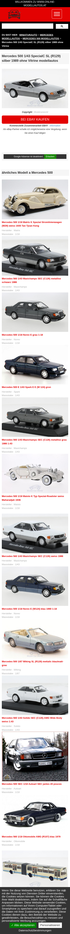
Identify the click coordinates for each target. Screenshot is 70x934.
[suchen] (27, 26)
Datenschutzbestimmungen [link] (35, 930)
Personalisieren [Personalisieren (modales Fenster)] (50, 925)
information (55, 125)
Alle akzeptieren (23, 925)
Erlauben (50, 156)
